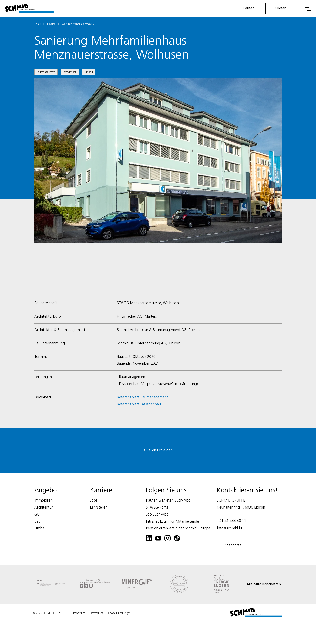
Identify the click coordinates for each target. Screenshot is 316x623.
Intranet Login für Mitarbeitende (172, 521)
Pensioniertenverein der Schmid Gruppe (178, 528)
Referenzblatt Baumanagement (142, 397)
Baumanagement (46, 72)
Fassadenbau (70, 72)
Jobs (93, 500)
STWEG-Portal (157, 507)
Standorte (233, 545)
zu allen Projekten (158, 450)
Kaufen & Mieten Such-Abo (168, 500)
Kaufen (248, 8)
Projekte (51, 24)
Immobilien (43, 500)
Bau (37, 521)
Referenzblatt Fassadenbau (139, 404)
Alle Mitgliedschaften (264, 584)
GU (37, 514)
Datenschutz (96, 613)
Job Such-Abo (157, 514)
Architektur (43, 507)
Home (37, 24)
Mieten (280, 8)
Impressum (79, 613)
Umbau (88, 72)
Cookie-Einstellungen (119, 613)
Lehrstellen (98, 507)
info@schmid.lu (229, 528)
